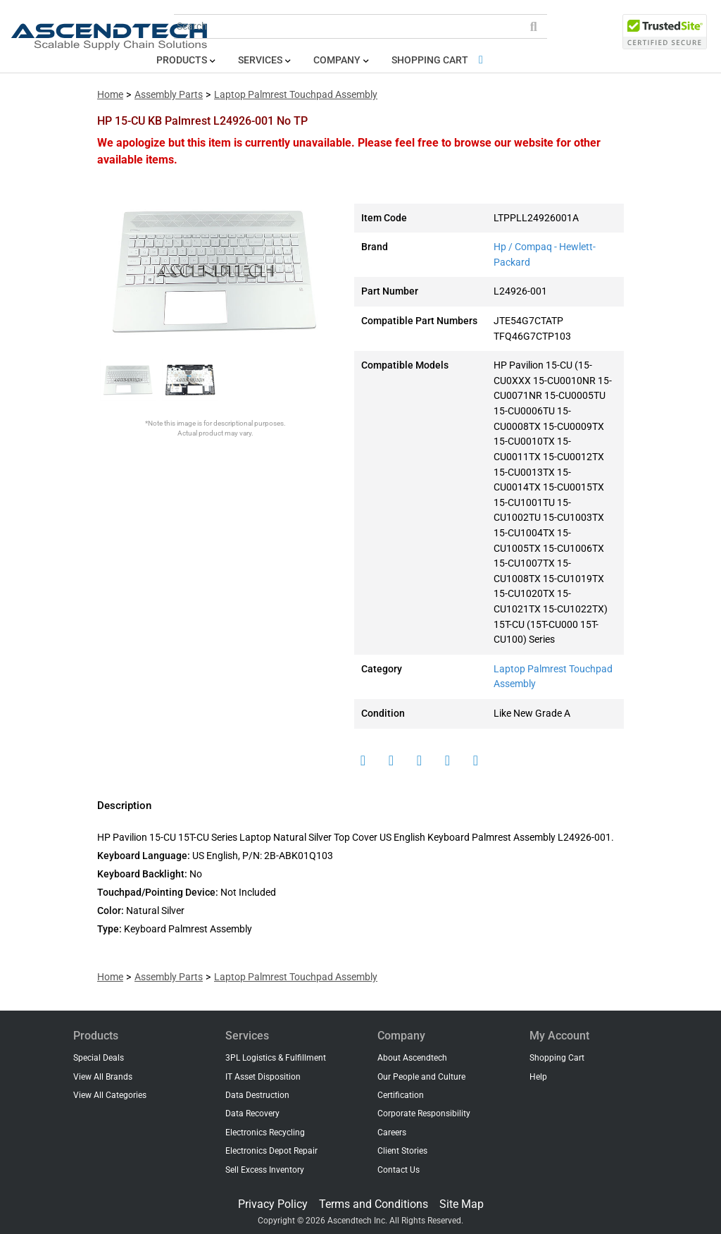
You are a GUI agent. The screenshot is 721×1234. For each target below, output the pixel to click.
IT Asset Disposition (263, 1077)
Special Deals (98, 1058)
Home (110, 95)
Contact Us (398, 1170)
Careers (391, 1132)
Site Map (461, 1204)
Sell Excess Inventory (264, 1170)
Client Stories (402, 1151)
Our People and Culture (421, 1077)
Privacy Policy (273, 1204)
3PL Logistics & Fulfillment (275, 1058)
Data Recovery (252, 1113)
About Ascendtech (412, 1058)
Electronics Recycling (265, 1132)
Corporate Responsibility (423, 1113)
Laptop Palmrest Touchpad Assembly (295, 95)
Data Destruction (257, 1095)
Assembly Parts (168, 95)
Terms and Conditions (373, 1204)
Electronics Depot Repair (271, 1151)
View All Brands (102, 1077)
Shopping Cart (439, 60)
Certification (400, 1095)
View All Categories (109, 1095)
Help (538, 1077)
